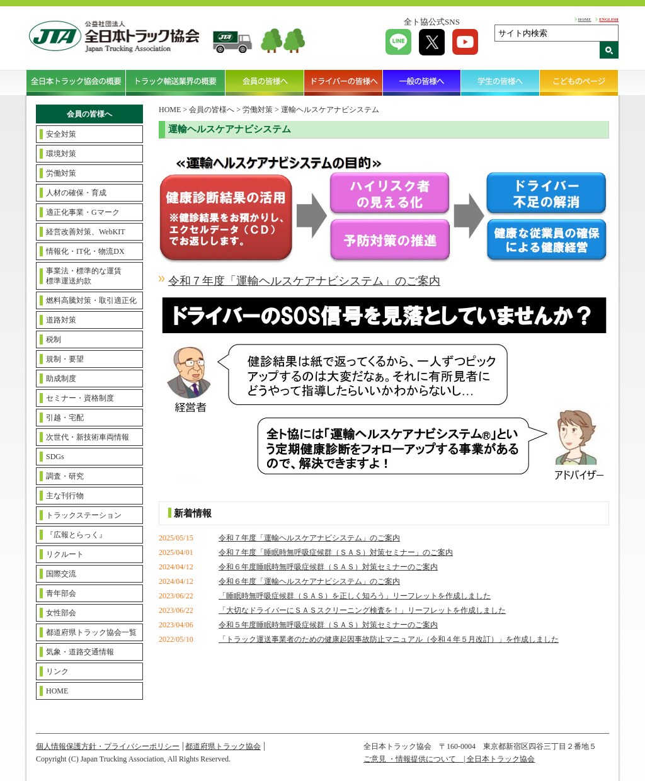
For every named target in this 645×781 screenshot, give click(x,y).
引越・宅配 (65, 417)
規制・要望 (65, 359)
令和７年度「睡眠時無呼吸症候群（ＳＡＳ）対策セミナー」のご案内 (336, 552)
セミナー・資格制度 (80, 398)
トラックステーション (84, 515)
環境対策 (61, 153)
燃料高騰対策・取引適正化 (91, 300)
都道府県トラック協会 (223, 746)
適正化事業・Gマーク (83, 212)
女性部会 (61, 612)
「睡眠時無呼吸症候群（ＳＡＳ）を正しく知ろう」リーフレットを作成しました (355, 595)
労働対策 (61, 173)
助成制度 (61, 378)
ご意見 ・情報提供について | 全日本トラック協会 (449, 759)
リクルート (65, 554)
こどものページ (579, 82)
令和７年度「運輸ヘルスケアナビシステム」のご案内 (309, 537)
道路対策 (61, 320)
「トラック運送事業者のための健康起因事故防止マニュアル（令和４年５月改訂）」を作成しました (389, 639)
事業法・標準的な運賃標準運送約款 (84, 275)
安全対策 (61, 134)
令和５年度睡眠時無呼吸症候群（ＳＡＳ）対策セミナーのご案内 (328, 624)
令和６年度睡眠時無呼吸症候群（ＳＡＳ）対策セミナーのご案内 (328, 566)
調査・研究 (65, 476)
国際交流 (61, 573)
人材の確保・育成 (76, 192)
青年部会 (61, 593)
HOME (584, 19)
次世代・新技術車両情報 (87, 437)
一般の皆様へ (422, 82)
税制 (53, 339)
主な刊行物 (65, 495)
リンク (57, 671)
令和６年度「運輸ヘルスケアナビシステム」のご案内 (309, 581)
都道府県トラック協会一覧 (91, 632)
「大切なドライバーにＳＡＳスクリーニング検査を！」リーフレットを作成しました (362, 610)
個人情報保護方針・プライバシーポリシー (108, 746)
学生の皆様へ (500, 82)
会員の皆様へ (264, 82)
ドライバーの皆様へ (343, 82)
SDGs (55, 456)
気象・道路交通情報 (80, 651)
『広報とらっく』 (76, 534)
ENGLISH (609, 19)
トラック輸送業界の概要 (175, 82)
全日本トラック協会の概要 (76, 82)
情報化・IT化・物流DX (85, 251)
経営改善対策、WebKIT (85, 231)
